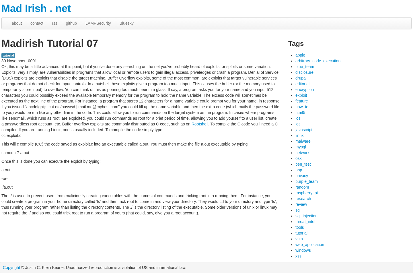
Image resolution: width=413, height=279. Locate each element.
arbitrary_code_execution (317, 61)
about (17, 23)
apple (300, 55)
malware (303, 141)
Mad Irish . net (36, 8)
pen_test (303, 164)
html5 (300, 112)
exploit (301, 95)
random (302, 187)
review (301, 204)
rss (54, 23)
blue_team (304, 66)
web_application (309, 244)
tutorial (8, 55)
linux (299, 135)
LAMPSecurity (98, 23)
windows (303, 250)
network (302, 152)
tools (299, 227)
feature (301, 101)
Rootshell (200, 124)
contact (36, 23)
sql (298, 210)
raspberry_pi (306, 193)
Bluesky (127, 23)
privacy (301, 175)
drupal (301, 78)
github (71, 23)
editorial (302, 84)
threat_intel (305, 221)
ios (298, 118)
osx (298, 158)
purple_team (306, 181)
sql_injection (306, 216)
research (303, 198)
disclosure (304, 72)
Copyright (11, 267)
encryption (304, 89)
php (298, 170)
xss (298, 256)
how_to (301, 106)
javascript (303, 129)
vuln (299, 239)
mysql (300, 147)
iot (297, 124)
